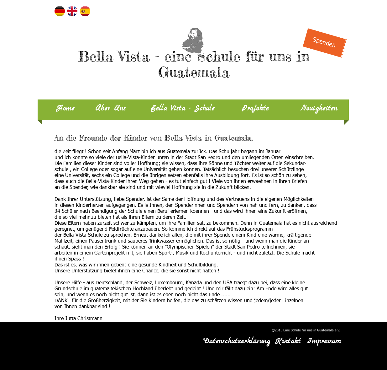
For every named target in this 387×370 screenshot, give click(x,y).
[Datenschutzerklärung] (236, 341)
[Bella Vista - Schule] (183, 108)
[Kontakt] (288, 341)
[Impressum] (324, 341)
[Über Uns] (110, 108)
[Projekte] (255, 108)
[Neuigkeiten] (319, 108)
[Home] (65, 108)
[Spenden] (324, 42)
